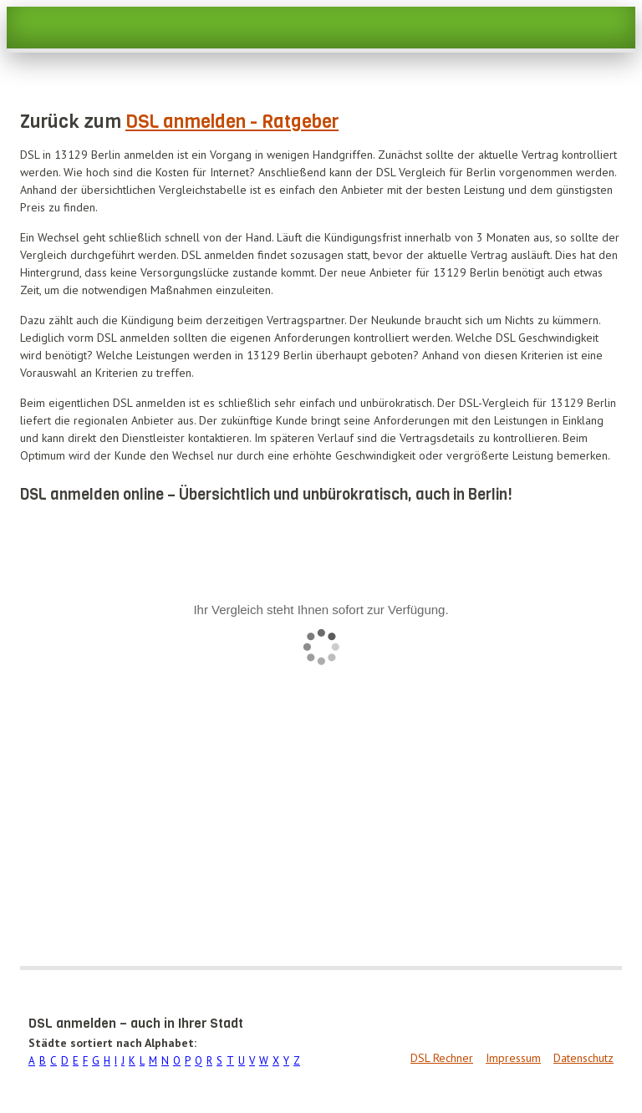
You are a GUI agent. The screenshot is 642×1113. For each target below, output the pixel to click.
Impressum (513, 1057)
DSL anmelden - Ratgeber (232, 121)
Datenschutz (583, 1057)
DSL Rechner (441, 1057)
